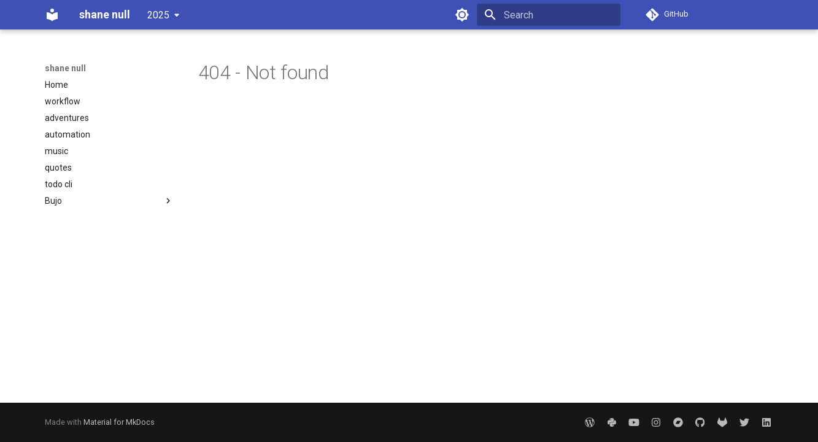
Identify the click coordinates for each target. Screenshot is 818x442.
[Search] (548, 15)
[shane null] (52, 14)
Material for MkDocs (119, 422)
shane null (65, 68)
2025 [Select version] (158, 15)
